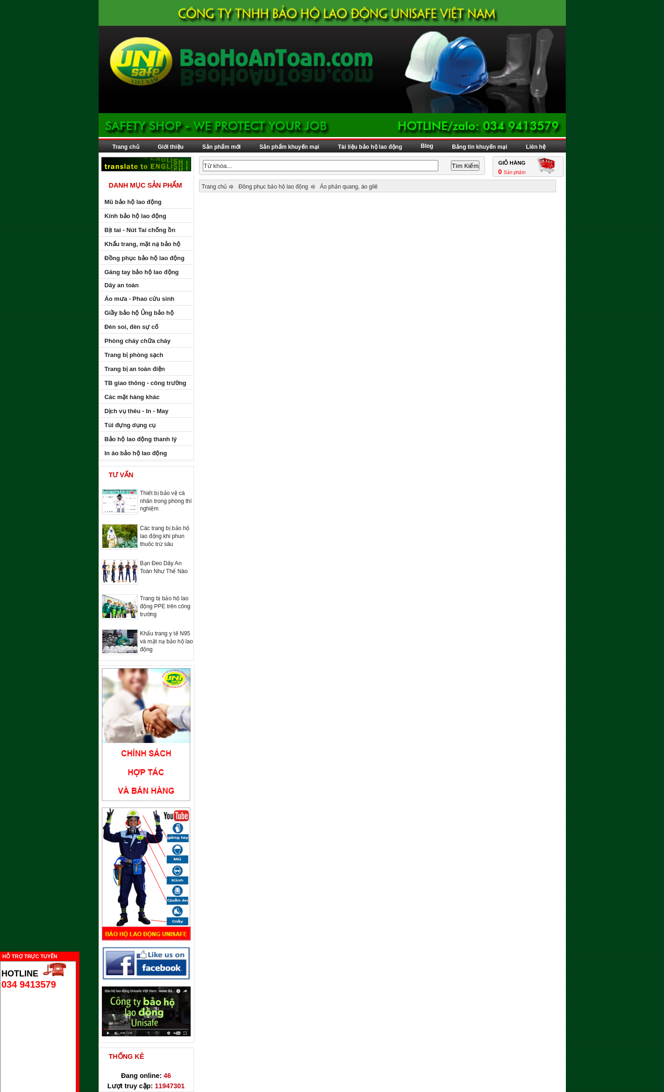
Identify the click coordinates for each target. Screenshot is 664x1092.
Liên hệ (536, 147)
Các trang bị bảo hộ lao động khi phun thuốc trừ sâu (165, 536)
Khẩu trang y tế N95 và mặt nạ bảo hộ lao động (166, 641)
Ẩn (82, 955)
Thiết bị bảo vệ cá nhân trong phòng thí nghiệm (166, 501)
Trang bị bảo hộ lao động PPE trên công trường (165, 606)
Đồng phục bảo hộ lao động (273, 186)
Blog (427, 146)
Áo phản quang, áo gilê (349, 186)
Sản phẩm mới (221, 147)
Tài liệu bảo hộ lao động (370, 147)
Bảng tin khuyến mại (479, 147)
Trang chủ (126, 147)
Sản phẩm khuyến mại (289, 147)
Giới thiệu (171, 147)
